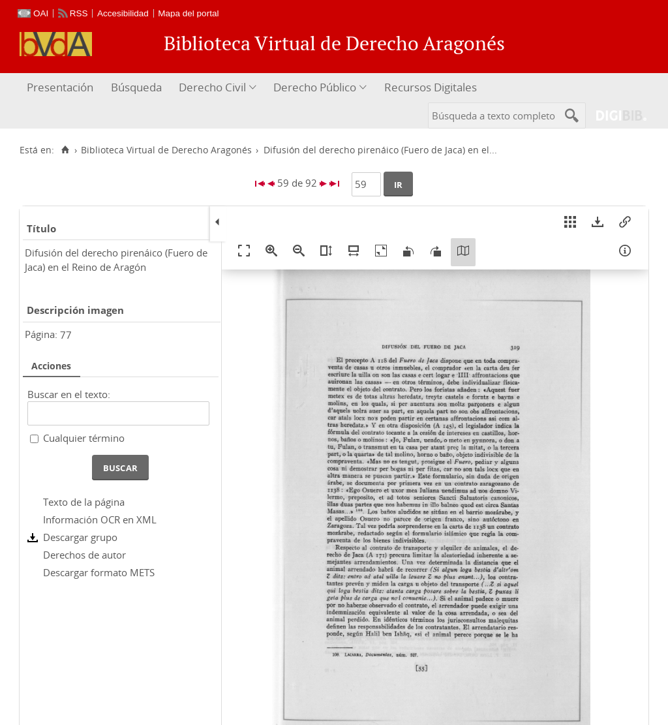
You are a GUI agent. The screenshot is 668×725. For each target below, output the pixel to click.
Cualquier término (84, 437)
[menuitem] (62, 87)
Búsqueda (136, 87)
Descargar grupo (80, 537)
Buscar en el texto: (68, 394)
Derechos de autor (84, 554)
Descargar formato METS (99, 572)
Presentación (60, 87)
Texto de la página (84, 501)
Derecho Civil (212, 87)
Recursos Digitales (430, 87)
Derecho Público (314, 87)
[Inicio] (64, 150)
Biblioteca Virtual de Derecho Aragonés (166, 150)
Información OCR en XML (100, 519)
